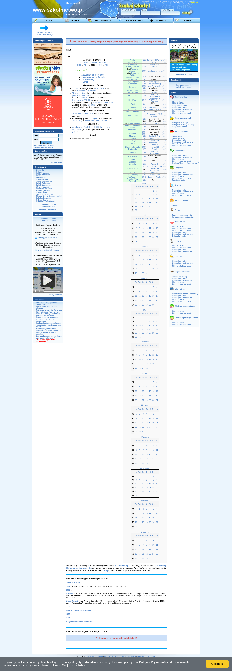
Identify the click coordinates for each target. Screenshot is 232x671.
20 (147, 202)
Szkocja (132, 164)
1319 (144, 166)
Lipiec (144, 373)
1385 (164, 134)
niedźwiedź (54, 162)
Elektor (132, 75)
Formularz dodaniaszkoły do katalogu (48, 219)
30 (157, 206)
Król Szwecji (132, 168)
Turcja (132, 172)
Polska (132, 60)
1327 (144, 65)
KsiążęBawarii (132, 79)
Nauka (49, 20)
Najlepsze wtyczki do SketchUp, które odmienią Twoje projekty (49, 311)
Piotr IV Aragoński (154, 71)
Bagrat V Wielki (154, 109)
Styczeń (144, 183)
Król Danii (132, 100)
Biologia (178, 256)
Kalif (132, 120)
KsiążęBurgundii (132, 82)
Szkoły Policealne (43, 183)
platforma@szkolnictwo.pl (48, 250)
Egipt (132, 104)
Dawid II (154, 164)
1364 (107, 65)
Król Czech (132, 96)
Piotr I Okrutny (154, 123)
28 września (77, 114)
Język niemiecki (181, 131)
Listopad (144, 500)
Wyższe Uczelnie (43, 187)
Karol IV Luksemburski (154, 96)
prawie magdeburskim (82, 95)
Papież (132, 144)
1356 (144, 76)
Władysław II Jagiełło (81, 127)
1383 (164, 121)
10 (136, 199)
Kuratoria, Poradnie (44, 189)
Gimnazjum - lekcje (180, 107)
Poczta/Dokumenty (134, 20)
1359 (144, 92)
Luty (145, 215)
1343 (144, 141)
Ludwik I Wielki (154, 177)
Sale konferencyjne (44, 198)
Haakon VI (154, 141)
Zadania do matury (179, 277)
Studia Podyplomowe (44, 194)
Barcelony (135, 73)
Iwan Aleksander (154, 86)
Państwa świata (178, 180)
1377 (164, 65)
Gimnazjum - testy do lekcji (183, 109)
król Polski (77, 129)
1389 (164, 136)
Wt (139, 187)
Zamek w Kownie (73, 582)
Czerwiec (145, 342)
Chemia (178, 185)
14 (150, 199)
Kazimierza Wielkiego (87, 91)
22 (153, 202)
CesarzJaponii (132, 115)
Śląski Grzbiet (72, 601)
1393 (164, 109)
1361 (86, 65)
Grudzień (145, 532)
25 (139, 206)
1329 (144, 164)
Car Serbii (132, 157)
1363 (100, 65)
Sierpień (144, 405)
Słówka (175, 205)
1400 (164, 180)
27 (147, 206)
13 (147, 199)
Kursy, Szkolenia (43, 174)
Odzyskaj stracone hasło (43, 147)
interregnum (154, 82)
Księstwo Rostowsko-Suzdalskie (79, 622)
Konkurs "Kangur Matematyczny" (185, 163)
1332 (144, 62)
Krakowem (97, 102)
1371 (164, 86)
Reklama (140, 656)
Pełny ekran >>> (55, 295)
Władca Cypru (132, 92)
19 (143, 202)
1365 (164, 76)
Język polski (180, 222)
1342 (144, 177)
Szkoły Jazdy (41, 192)
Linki (147, 656)
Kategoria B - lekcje (180, 123)
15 (153, 199)
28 (150, 206)
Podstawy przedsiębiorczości (187, 318)
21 (150, 202)
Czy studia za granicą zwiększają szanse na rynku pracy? (49, 337)
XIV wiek (93, 62)
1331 (144, 86)
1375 (164, 79)
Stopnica (91, 105)
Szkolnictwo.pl (122, 566)
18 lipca (75, 93)
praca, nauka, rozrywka (76, 14)
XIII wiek (84, 62)
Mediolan (132, 133)
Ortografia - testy (179, 236)
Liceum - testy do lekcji (181, 113)
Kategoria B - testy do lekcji (183, 125)
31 (136, 210)
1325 (144, 67)
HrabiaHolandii (132, 112)
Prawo (177, 210)
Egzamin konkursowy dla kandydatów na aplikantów (183, 216)
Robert (154, 62)
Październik (145, 468)
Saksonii (132, 162)
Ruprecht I (154, 147)
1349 (144, 138)
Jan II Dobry (154, 107)
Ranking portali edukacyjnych (124, 656)
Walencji (132, 71)
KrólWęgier (132, 177)
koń (60, 162)
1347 (144, 79)
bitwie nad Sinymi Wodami (97, 121)
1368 (164, 90)
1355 (144, 84)
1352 (144, 119)
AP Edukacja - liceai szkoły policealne (48, 205)
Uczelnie (75, 20)
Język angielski (181, 97)
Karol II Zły (154, 138)
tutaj (106, 570)
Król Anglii (132, 65)
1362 (68, 586)
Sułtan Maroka (132, 130)
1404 (164, 112)
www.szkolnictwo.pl (58, 10)
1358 (144, 112)
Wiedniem (108, 102)
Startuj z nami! (73, 3)
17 (136, 202)
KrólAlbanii (132, 62)
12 (143, 199)
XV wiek (102, 62)
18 (139, 202)
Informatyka (180, 289)
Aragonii (134, 69)
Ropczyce (99, 88)
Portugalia (132, 149)
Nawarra (132, 138)
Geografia (179, 168)
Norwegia (133, 141)
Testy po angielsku (179, 106)
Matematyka (180, 151)
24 (136, 206)
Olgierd (95, 118)
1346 (144, 96)
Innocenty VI (154, 143)
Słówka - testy (178, 102)
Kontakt (107, 656)
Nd (157, 187)
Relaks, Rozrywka (43, 200)
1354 (144, 132)
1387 (164, 71)
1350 (144, 107)
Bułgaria (132, 87)
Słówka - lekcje (178, 104)
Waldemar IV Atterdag (154, 100)
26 (143, 206)
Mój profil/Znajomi (103, 20)
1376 (164, 67)
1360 (79, 65)
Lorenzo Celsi (154, 175)
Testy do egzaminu (179, 127)
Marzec (145, 247)
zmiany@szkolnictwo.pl (47, 238)
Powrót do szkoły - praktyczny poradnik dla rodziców (48, 315)
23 (157, 202)
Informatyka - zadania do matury (185, 294)
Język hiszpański (182, 200)
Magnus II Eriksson (154, 166)
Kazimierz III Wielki (154, 60)
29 (153, 206)
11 (139, 199)
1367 (164, 149)
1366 (164, 130)
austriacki (83, 98)
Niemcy (133, 152)
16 (157, 199)
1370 (164, 60)
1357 (144, 149)
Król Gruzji (132, 109)
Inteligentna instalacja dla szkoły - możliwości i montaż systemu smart (49, 325)
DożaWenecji (132, 175)
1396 (164, 88)
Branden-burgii (132, 77)
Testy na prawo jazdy (183, 118)
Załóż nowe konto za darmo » (44, 145)
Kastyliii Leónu (134, 123)
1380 (164, 141)
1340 (144, 100)
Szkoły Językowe (43, 191)
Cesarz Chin (132, 90)
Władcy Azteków (132, 67)
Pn (136, 187)
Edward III (154, 65)
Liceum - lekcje (178, 111)
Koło (83, 93)
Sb (153, 187)
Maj (144, 310)
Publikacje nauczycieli (48, 210)
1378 (164, 96)
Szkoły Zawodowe (43, 185)
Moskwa (132, 136)
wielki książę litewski (102, 127)
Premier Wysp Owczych (132, 180)
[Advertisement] (136, 30)
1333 (144, 60)
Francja (133, 107)
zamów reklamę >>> (184, 75)
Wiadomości (40, 299)
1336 (144, 71)
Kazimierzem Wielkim (82, 100)
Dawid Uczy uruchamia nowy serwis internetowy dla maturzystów (47, 319)
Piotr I (154, 92)
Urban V (89, 114)
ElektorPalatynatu (132, 147)
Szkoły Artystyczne (44, 179)
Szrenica (69, 594)
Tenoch (154, 67)
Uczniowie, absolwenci (45, 202)
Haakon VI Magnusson (154, 169)
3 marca (76, 88)
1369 (164, 92)
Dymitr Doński (154, 136)
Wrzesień (145, 437)
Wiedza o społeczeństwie (185, 306)
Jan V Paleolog (154, 84)
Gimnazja (40, 170)
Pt (150, 187)
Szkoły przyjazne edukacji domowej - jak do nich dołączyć (48, 329)
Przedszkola (41, 178)
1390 (164, 147)
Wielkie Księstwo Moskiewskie (78, 610)
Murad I (154, 172)
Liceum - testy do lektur (181, 230)
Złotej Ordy (77, 121)
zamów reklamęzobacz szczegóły (44, 32)
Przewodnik (161, 20)
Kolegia (39, 172)
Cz (146, 187)
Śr (143, 187)
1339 (144, 115)
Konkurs (187, 20)
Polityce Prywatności (153, 662)
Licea (38, 176)
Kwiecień (144, 278)
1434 (74, 132)
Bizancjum (132, 84)
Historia (178, 241)
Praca (153, 656)
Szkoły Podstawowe (44, 181)
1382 (164, 177)
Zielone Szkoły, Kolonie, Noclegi (49, 196)
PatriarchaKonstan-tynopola (132, 127)
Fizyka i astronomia (183, 272)
